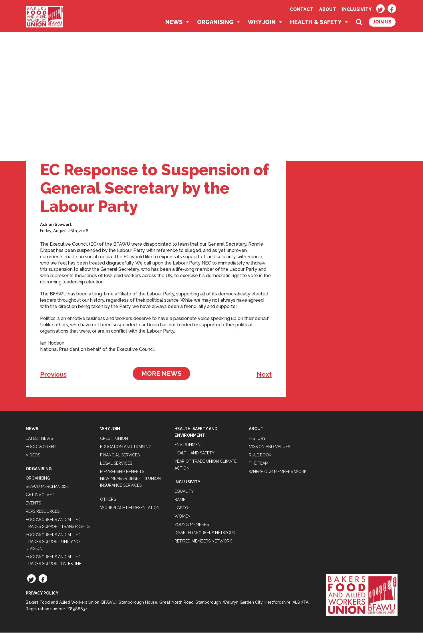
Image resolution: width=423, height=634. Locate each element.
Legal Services (116, 464)
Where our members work (278, 472)
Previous (53, 375)
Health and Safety (194, 454)
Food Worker (41, 448)
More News (161, 375)
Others (108, 500)
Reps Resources (42, 512)
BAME (179, 501)
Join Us (382, 23)
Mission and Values (269, 448)
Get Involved (40, 496)
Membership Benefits (122, 472)
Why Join (262, 23)
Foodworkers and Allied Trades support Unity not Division (54, 543)
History (257, 439)
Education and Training (126, 448)
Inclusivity (357, 9)
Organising (215, 23)
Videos (33, 456)
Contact (301, 9)
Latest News (39, 439)
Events (33, 504)
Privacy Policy (42, 594)
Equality (184, 492)
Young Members (191, 526)
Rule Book (260, 456)
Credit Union (114, 439)
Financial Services (120, 456)
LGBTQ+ (182, 509)
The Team (259, 464)
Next (264, 375)
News (174, 23)
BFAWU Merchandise (47, 488)
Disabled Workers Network (204, 534)
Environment (188, 446)
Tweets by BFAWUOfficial (53, 409)
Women (182, 517)
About (327, 9)
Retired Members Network (203, 542)
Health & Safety (315, 23)
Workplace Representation (130, 508)
